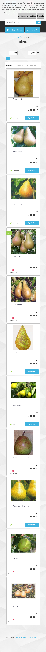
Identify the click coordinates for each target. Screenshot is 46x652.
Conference (17, 304)
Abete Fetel (17, 256)
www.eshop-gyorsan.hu (26, 637)
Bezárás (40, 15)
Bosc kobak (17, 151)
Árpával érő (17, 405)
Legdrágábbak (31, 65)
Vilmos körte (18, 99)
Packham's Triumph (21, 505)
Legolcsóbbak (19, 65)
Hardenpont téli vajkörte (23, 457)
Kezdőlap (19, 37)
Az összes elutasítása (27, 15)
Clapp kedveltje (19, 204)
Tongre (15, 606)
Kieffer (15, 558)
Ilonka (15, 352)
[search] (38, 22)
